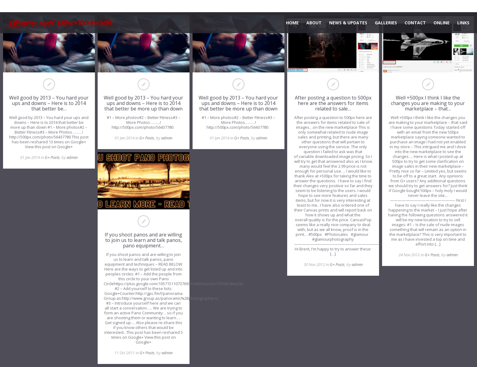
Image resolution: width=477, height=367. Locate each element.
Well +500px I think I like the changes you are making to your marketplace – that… (428, 103)
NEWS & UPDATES (348, 23)
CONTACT (415, 23)
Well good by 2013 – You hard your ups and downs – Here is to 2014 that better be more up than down (143, 103)
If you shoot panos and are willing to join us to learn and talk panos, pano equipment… (143, 240)
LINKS (463, 23)
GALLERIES (386, 23)
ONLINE (441, 23)
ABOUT (314, 23)
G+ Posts (52, 157)
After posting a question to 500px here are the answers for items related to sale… (333, 103)
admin (72, 157)
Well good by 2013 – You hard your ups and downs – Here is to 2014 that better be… (49, 103)
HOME (292, 23)
